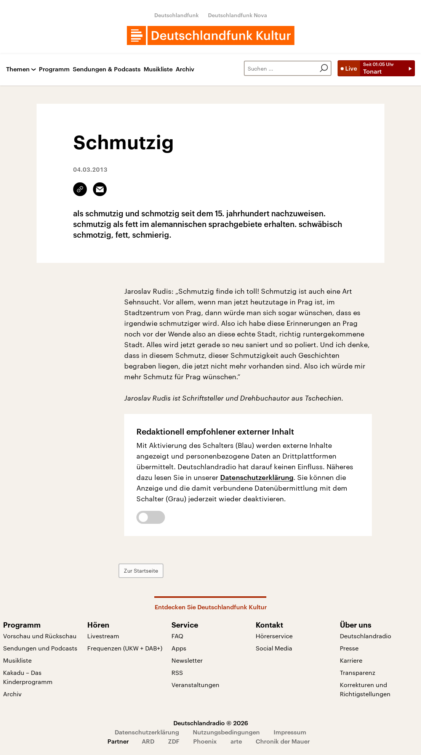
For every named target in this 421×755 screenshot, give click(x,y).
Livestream (103, 635)
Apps (178, 648)
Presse (349, 648)
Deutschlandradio (365, 635)
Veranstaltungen (195, 684)
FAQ (177, 635)
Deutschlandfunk (176, 15)
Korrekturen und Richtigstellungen (365, 689)
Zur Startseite (147, 570)
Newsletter (187, 660)
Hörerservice (274, 635)
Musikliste (158, 69)
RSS (177, 672)
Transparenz (357, 672)
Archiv (185, 69)
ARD (148, 741)
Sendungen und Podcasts (40, 648)
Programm (54, 69)
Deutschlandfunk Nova (237, 15)
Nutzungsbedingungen (226, 732)
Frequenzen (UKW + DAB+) (124, 648)
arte (236, 741)
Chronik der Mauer (283, 741)
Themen (18, 69)
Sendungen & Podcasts (107, 69)
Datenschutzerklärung (256, 477)
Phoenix (205, 741)
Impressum (290, 732)
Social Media (274, 648)
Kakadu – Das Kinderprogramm (28, 677)
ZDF (173, 741)
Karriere (351, 660)
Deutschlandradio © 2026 (210, 722)
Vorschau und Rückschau (40, 635)
